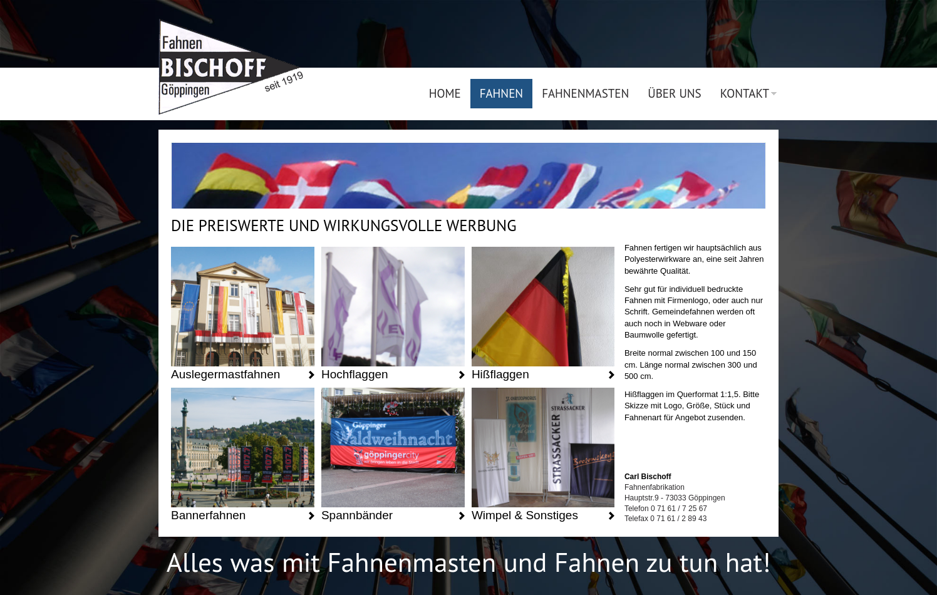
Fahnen (501, 93)
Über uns (674, 93)
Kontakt (744, 93)
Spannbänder (357, 515)
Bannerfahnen (208, 515)
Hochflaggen (354, 374)
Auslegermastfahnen (225, 374)
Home (445, 93)
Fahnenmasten (585, 93)
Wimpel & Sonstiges (525, 515)
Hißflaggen (500, 374)
